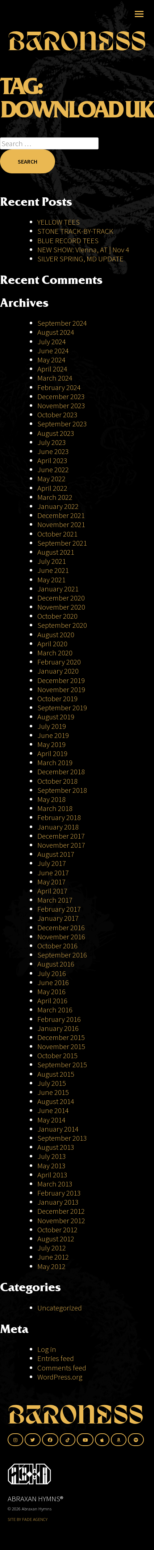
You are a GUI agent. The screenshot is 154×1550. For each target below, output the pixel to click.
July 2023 (51, 442)
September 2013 (62, 1138)
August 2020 (55, 634)
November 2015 (61, 1046)
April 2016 (52, 1000)
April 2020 (52, 643)
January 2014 (58, 1129)
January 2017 (58, 918)
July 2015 (51, 1083)
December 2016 (61, 927)
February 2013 (59, 1193)
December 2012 (61, 1211)
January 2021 (58, 589)
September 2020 (62, 625)
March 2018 (54, 808)
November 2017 (61, 845)
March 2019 (54, 762)
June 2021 (53, 570)
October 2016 (57, 946)
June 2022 (53, 469)
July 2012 (51, 1248)
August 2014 (55, 1101)
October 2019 (57, 698)
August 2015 (55, 1074)
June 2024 (53, 351)
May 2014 (51, 1120)
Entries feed (55, 1358)
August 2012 (55, 1239)
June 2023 (53, 451)
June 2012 (53, 1257)
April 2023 (52, 460)
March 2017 (54, 900)
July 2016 (51, 973)
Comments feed (61, 1368)
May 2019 (51, 744)
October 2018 (57, 781)
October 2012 (57, 1229)
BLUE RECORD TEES (68, 240)
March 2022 (54, 497)
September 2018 (62, 790)
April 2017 (52, 891)
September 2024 (62, 323)
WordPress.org (59, 1377)
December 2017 (61, 836)
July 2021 (51, 561)
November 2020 (61, 607)
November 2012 (61, 1220)
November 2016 (61, 936)
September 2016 (62, 955)
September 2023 (62, 424)
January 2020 (58, 671)
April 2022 (52, 488)
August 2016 (55, 964)
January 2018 (58, 827)
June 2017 (53, 873)
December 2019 (61, 680)
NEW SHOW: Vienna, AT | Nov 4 (83, 249)
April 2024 (52, 369)
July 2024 (51, 341)
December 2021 (61, 515)
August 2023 (55, 433)
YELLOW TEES (58, 222)
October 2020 (57, 616)
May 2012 (51, 1266)
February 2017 (59, 909)
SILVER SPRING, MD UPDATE (80, 259)
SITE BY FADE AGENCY (27, 1519)
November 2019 (61, 689)
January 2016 (58, 1028)
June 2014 (53, 1110)
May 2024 (51, 360)
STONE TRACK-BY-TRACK (75, 231)
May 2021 (51, 580)
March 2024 (54, 378)
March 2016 (54, 1010)
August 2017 (55, 854)
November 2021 (61, 524)
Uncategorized (59, 1308)
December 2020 (61, 598)
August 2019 (55, 717)
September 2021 (62, 543)
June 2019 (53, 735)
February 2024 (59, 387)
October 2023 (57, 414)
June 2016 (53, 982)
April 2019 (52, 753)
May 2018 (51, 799)
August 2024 (55, 332)
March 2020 (54, 653)
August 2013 (55, 1147)
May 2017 (51, 882)
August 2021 (55, 552)
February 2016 (59, 1019)
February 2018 (59, 817)
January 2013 (58, 1202)
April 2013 (52, 1175)
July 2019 (51, 726)
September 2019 (62, 707)
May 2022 (51, 478)
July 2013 (51, 1156)
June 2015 (53, 1092)
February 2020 (59, 662)
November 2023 (61, 405)
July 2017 (51, 863)
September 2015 (62, 1064)
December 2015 (61, 1037)
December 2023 (61, 396)
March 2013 (54, 1184)
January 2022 (58, 506)
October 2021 (57, 534)
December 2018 (61, 771)
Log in (46, 1349)
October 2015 (57, 1055)
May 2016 (51, 991)
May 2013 (51, 1165)
